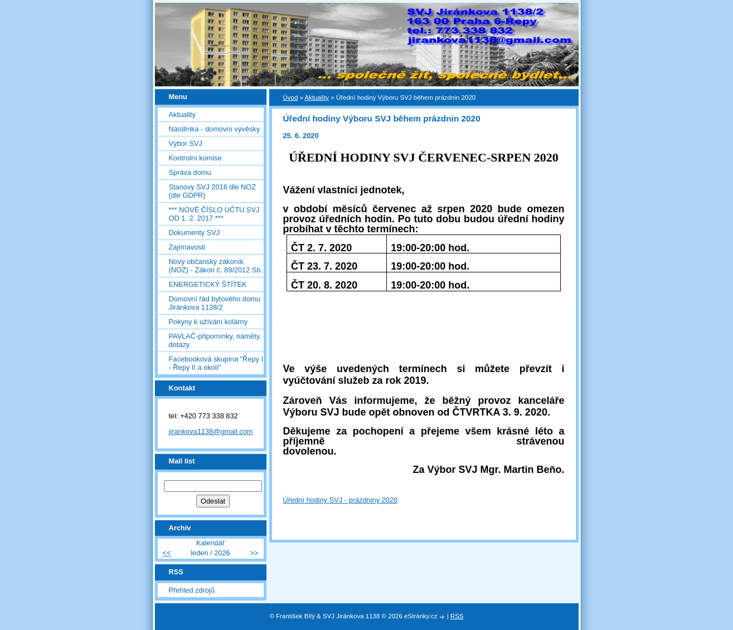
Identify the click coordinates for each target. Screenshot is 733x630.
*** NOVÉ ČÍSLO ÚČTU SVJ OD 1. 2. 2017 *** (214, 214)
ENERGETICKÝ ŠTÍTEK (208, 284)
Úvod (290, 97)
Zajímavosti (187, 247)
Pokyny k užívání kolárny (208, 322)
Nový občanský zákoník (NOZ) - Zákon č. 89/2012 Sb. (216, 265)
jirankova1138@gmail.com (211, 431)
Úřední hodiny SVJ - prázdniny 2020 (340, 500)
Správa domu (190, 172)
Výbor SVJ (185, 143)
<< (167, 553)
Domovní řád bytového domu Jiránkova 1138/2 (214, 303)
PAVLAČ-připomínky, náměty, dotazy (215, 340)
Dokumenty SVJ (194, 232)
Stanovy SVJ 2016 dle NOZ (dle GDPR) (212, 191)
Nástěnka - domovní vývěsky (214, 129)
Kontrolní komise (195, 158)
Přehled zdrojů (192, 590)
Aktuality (182, 114)
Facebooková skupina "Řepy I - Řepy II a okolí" (216, 363)
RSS (457, 616)
